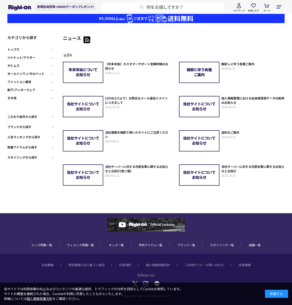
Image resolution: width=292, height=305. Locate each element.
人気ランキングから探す (23, 137)
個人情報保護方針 (158, 265)
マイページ (239, 10)
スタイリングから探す (22, 157)
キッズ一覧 (116, 245)
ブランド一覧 (186, 245)
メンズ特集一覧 (41, 245)
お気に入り (253, 10)
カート (266, 10)
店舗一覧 (255, 245)
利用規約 (125, 265)
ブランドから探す (19, 127)
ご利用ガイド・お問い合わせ (204, 265)
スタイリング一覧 (222, 245)
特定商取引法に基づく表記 (86, 265)
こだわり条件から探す (22, 116)
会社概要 (48, 265)
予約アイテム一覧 (150, 245)
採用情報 (245, 265)
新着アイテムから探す (22, 147)
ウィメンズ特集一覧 (80, 245)
